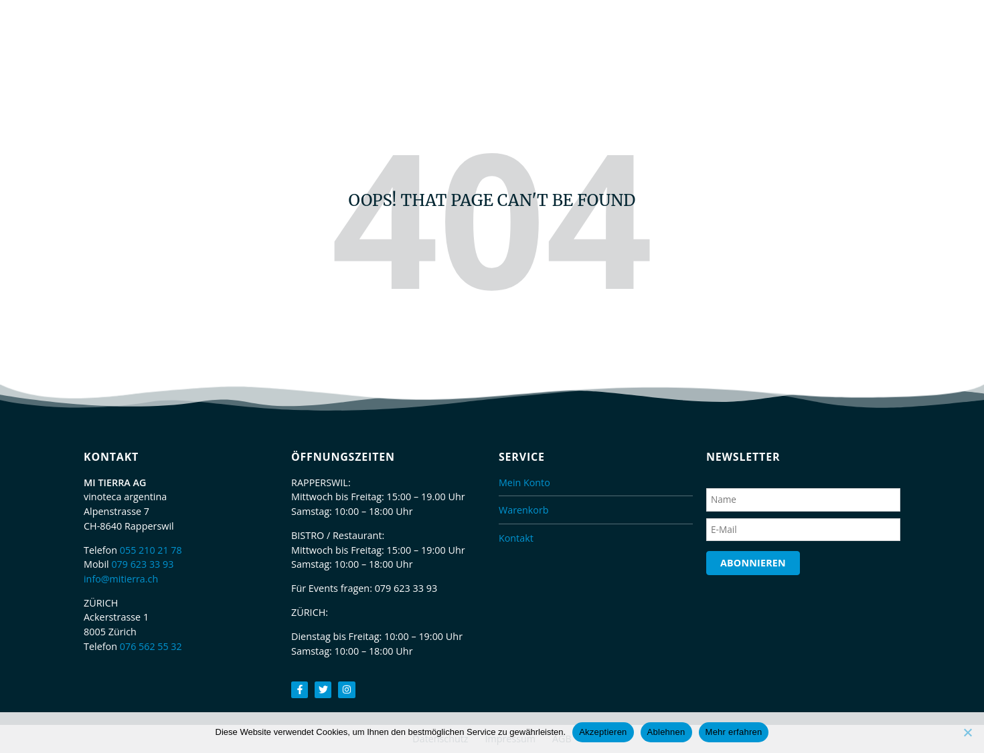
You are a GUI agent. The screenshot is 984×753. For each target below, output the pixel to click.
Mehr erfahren (734, 732)
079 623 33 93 (142, 564)
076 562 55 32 (151, 646)
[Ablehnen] (967, 732)
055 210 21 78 (151, 550)
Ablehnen (666, 732)
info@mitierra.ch (121, 578)
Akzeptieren (603, 732)
